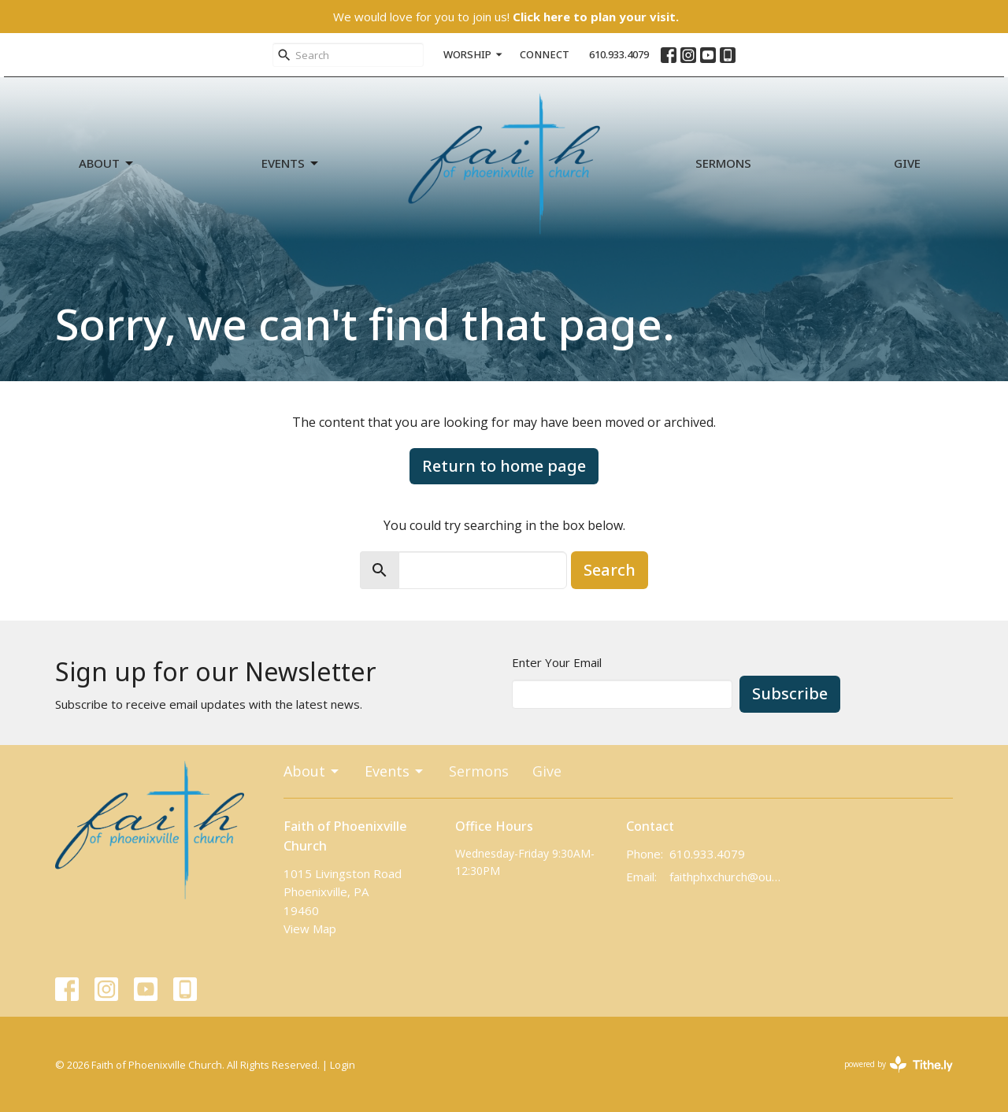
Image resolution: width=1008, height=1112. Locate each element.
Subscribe (790, 693)
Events (291, 163)
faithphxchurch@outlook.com (725, 876)
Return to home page (504, 465)
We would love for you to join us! (506, 16)
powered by (898, 1064)
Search (610, 569)
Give (907, 163)
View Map (310, 928)
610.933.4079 (619, 54)
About (107, 163)
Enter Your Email (557, 662)
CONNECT (544, 54)
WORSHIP (473, 54)
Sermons (723, 163)
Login (342, 1065)
